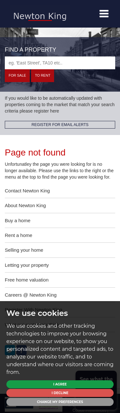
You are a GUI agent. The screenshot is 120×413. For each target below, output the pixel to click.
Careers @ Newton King (31, 295)
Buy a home (17, 220)
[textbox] (60, 62)
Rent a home (18, 235)
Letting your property (27, 265)
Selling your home (24, 250)
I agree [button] (60, 384)
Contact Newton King (27, 190)
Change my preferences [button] (60, 402)
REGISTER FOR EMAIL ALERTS (59, 124)
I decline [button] (60, 393)
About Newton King (25, 205)
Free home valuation (27, 279)
